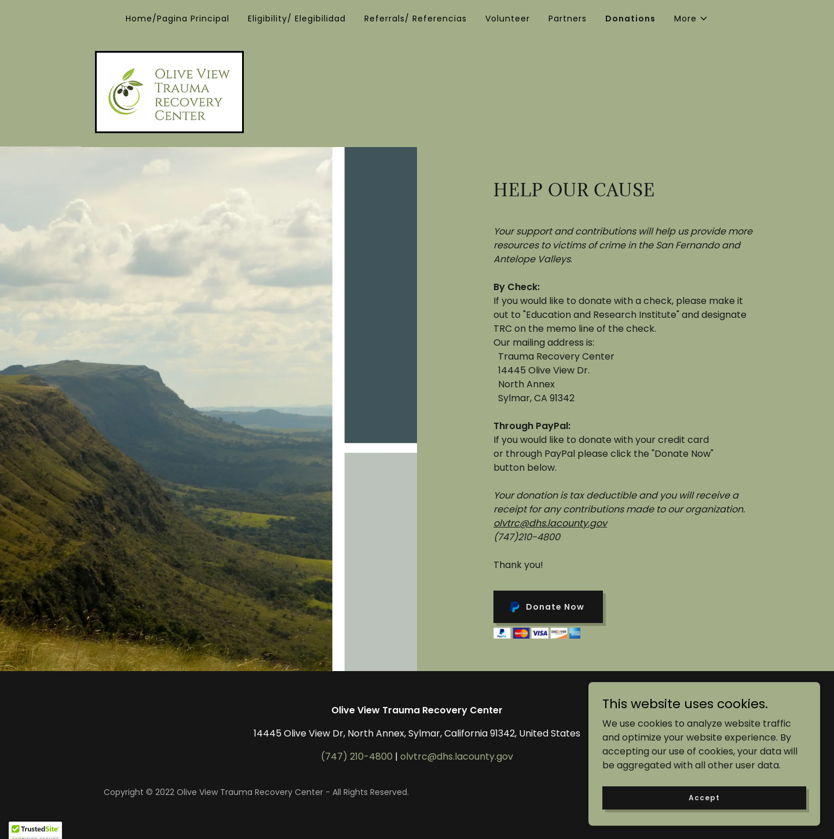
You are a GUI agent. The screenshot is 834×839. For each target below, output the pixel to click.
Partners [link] (567, 18)
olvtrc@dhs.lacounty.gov (550, 523)
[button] (691, 18)
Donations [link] (630, 18)
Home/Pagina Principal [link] (177, 18)
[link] (169, 91)
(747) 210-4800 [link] (357, 756)
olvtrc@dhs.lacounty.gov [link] (456, 756)
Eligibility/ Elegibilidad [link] (297, 18)
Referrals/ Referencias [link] (415, 18)
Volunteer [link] (507, 18)
